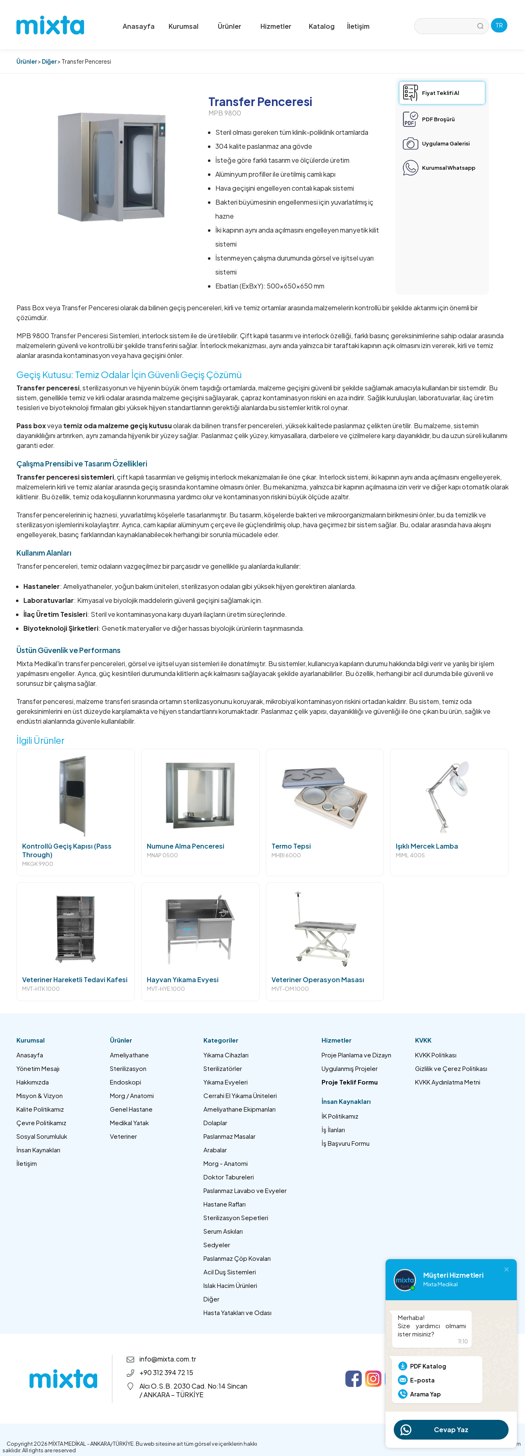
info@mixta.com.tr (167, 1358)
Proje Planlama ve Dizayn (356, 1055)
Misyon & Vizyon (39, 1095)
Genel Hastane (131, 1109)
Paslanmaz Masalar (229, 1136)
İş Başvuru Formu (346, 1143)
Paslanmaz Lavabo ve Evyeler (245, 1190)
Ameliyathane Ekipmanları (239, 1109)
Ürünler (26, 61)
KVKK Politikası (436, 1055)
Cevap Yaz (451, 1429)
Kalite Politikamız (40, 1109)
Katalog (322, 26)
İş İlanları (333, 1129)
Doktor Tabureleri (228, 1177)
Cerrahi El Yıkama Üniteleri (240, 1095)
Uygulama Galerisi (446, 143)
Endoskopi (125, 1082)
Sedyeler (216, 1244)
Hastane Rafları (224, 1204)
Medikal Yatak (129, 1122)
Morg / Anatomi (132, 1095)
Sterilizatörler (222, 1068)
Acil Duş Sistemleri (229, 1272)
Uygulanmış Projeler (350, 1068)
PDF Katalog (428, 1366)
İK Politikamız (340, 1116)
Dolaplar (215, 1122)
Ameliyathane (129, 1055)
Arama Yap (425, 1394)
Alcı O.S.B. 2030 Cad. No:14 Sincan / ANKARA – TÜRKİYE (193, 1390)
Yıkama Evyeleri (225, 1082)
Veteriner (123, 1136)
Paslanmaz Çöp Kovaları (237, 1258)
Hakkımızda (32, 1082)
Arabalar (215, 1150)
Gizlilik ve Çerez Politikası (451, 1068)
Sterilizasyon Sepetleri (235, 1217)
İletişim (358, 26)
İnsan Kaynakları (38, 1150)
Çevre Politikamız (41, 1122)
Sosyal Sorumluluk (41, 1136)
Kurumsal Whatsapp (448, 167)
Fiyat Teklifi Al (440, 93)
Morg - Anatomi (225, 1163)
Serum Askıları (223, 1231)
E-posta (422, 1380)
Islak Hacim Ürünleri (230, 1285)
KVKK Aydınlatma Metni (447, 1082)
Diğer (49, 61)
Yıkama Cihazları (226, 1055)
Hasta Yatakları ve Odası (237, 1312)
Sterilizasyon (128, 1068)
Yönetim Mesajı (37, 1068)
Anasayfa (139, 26)
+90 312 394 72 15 (166, 1372)
